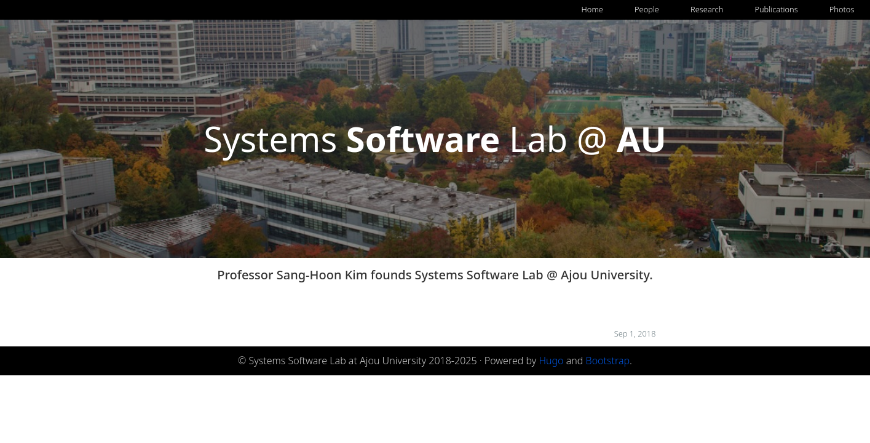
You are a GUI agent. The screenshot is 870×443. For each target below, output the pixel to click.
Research (706, 9)
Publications (775, 9)
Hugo (551, 360)
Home (592, 9)
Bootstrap (608, 360)
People (647, 9)
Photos (842, 9)
